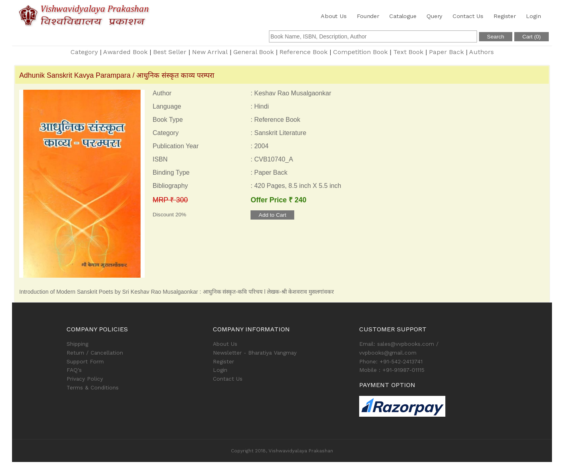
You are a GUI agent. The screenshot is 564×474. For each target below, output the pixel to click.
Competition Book (360, 52)
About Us (333, 16)
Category (84, 52)
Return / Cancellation (95, 352)
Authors (481, 52)
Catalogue (402, 16)
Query (434, 16)
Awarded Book (125, 52)
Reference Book (303, 52)
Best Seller (169, 52)
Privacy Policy (85, 378)
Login (533, 16)
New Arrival (210, 52)
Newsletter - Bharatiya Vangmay (255, 352)
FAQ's (74, 370)
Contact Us (468, 16)
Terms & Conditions (93, 387)
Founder (368, 16)
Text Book (408, 52)
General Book (253, 52)
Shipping (77, 344)
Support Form (85, 361)
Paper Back (446, 52)
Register (504, 16)
